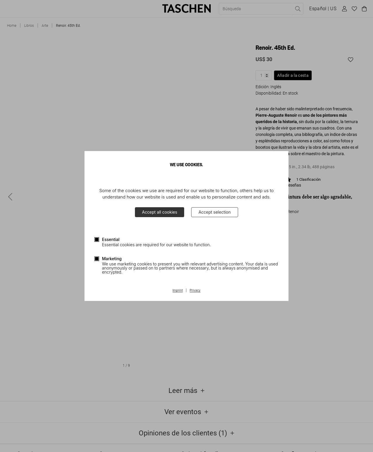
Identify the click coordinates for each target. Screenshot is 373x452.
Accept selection (214, 212)
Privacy (195, 290)
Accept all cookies (159, 212)
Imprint (178, 290)
